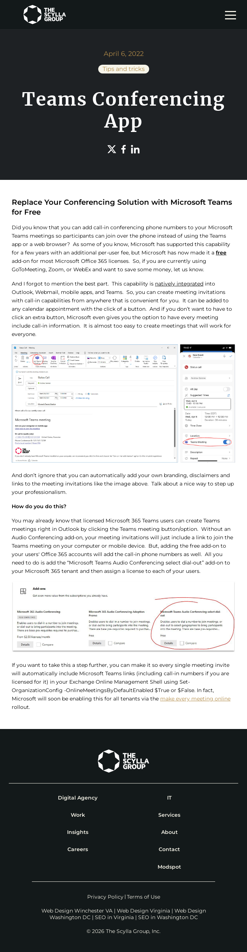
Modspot (169, 867)
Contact (169, 849)
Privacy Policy (105, 897)
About (169, 832)
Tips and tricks (124, 68)
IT (169, 797)
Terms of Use (143, 897)
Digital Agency (77, 797)
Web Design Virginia (143, 910)
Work (78, 815)
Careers (77, 849)
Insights (77, 832)
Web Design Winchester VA (77, 910)
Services (169, 815)
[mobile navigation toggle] (232, 14)
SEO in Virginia (114, 917)
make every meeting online (195, 698)
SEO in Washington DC (168, 917)
